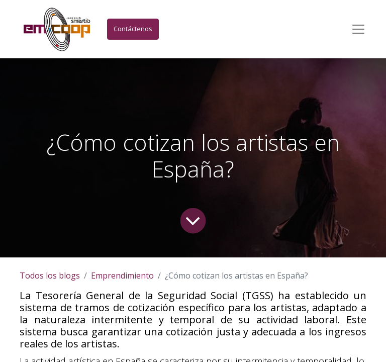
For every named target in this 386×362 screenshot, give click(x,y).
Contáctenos (133, 28)
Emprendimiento (122, 275)
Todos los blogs (50, 275)
